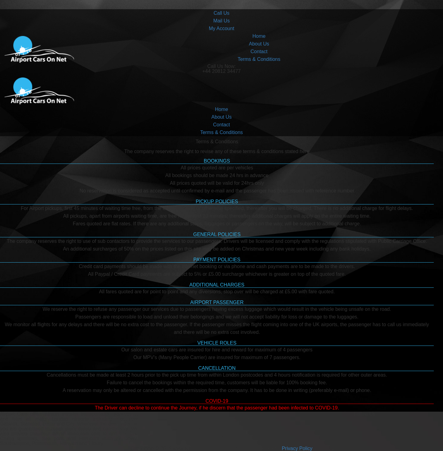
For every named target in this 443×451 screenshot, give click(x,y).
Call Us (221, 13)
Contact (258, 51)
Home (259, 36)
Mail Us (221, 20)
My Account (221, 28)
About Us (259, 43)
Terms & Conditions (259, 59)
